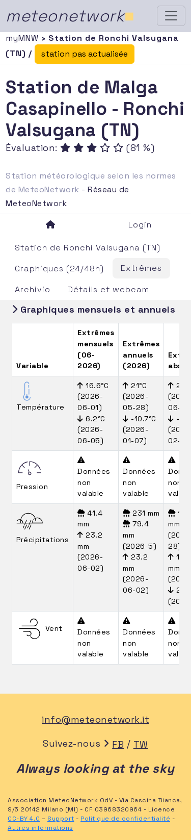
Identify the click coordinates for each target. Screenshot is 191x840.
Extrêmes (141, 268)
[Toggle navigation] (171, 16)
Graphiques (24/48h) (59, 268)
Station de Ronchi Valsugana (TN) (87, 247)
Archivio (32, 289)
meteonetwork (70, 16)
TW (140, 744)
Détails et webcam (108, 289)
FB (118, 744)
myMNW (23, 38)
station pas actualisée (84, 53)
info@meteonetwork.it (95, 719)
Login (140, 224)
